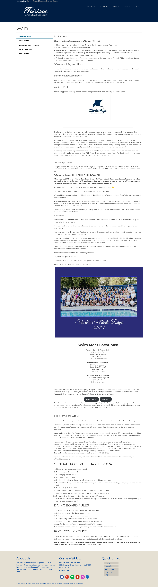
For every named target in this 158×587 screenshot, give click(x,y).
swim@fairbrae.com (84, 425)
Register (105, 399)
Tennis (35, 1)
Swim (29, 1)
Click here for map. (98, 371)
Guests (56, 1)
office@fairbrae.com (62, 459)
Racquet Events (45, 1)
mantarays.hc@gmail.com (82, 265)
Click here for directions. (98, 359)
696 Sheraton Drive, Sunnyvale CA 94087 (75, 565)
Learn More (91, 399)
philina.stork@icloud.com (96, 261)
